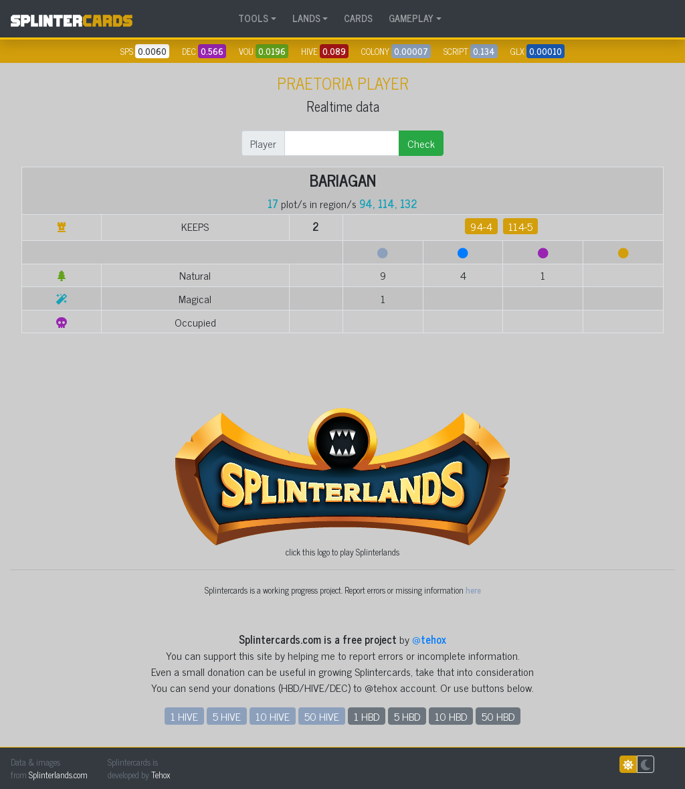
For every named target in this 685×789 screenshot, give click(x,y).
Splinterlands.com (58, 775)
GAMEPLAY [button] (411, 18)
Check (421, 143)
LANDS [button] (306, 18)
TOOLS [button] (253, 18)
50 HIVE (321, 716)
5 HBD (407, 716)
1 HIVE (184, 716)
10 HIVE (273, 716)
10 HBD (451, 716)
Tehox (160, 775)
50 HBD (498, 716)
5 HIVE (227, 716)
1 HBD (366, 716)
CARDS (358, 18)
